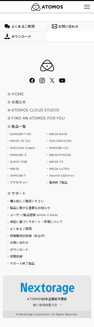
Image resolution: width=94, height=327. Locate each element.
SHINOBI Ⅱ (18, 155)
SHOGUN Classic (22, 148)
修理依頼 (16, 256)
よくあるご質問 (21, 229)
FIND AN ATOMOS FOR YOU (38, 118)
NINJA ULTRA (59, 169)
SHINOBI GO (59, 148)
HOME (18, 94)
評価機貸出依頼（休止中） (28, 236)
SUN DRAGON (60, 141)
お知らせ (19, 102)
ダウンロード (19, 250)
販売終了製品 (58, 182)
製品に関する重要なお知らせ (30, 208)
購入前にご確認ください (27, 201)
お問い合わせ (19, 242)
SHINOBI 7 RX (20, 134)
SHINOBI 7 (18, 175)
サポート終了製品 (22, 263)
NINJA (15, 169)
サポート (19, 193)
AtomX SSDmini (61, 175)
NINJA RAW (58, 134)
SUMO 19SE (19, 162)
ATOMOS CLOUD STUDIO (35, 110)
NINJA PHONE (60, 155)
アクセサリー (19, 182)
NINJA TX (56, 162)
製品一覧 (19, 126)
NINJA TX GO (20, 141)
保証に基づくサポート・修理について (36, 222)
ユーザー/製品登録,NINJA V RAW (34, 215)
